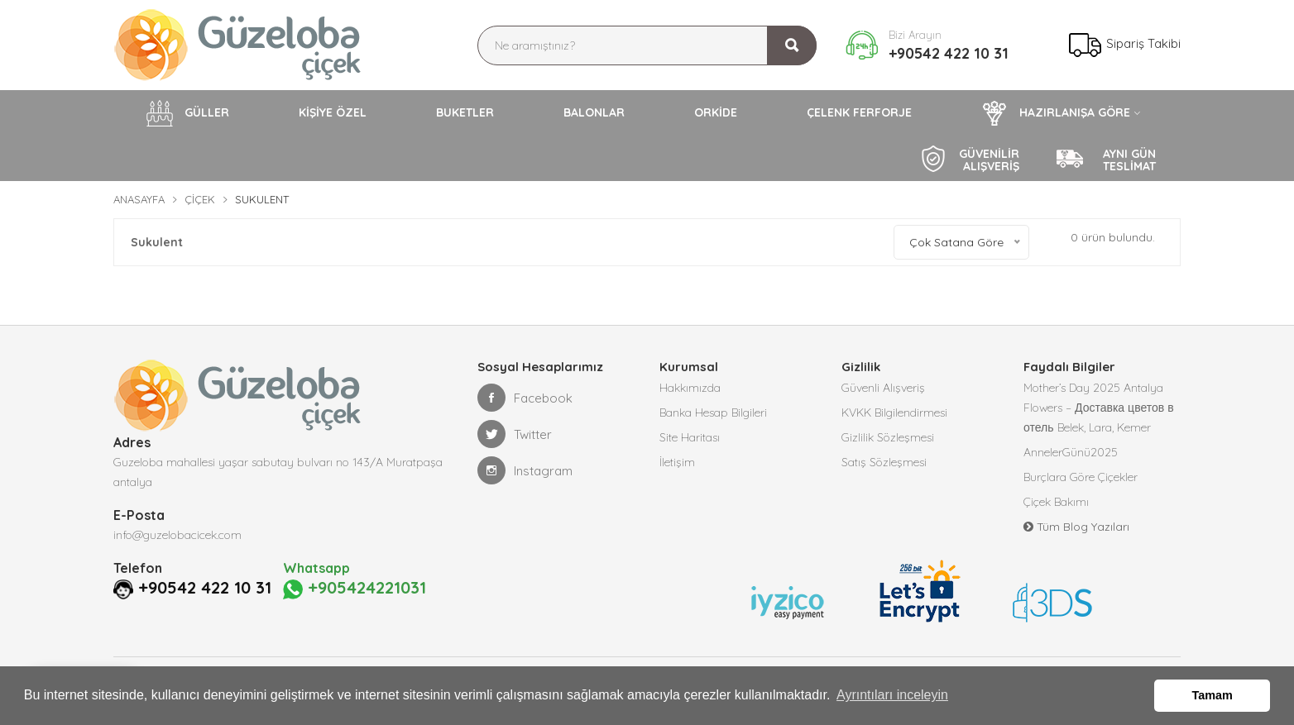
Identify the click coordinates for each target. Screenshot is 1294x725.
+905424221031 (354, 588)
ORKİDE (715, 112)
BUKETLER (465, 112)
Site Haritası (689, 437)
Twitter (514, 434)
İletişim (677, 462)
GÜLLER (187, 113)
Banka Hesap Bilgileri (713, 412)
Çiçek (200, 199)
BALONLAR (594, 112)
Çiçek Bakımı (1056, 501)
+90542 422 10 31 (949, 53)
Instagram (525, 470)
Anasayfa (139, 199)
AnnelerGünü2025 (1070, 452)
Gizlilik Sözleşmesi (887, 437)
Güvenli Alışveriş (883, 387)
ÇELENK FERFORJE (859, 112)
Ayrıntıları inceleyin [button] (892, 695)
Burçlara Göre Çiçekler (1080, 477)
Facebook (525, 398)
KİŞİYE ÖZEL (333, 112)
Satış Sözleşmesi (884, 462)
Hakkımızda (690, 387)
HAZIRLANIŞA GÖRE (1055, 113)
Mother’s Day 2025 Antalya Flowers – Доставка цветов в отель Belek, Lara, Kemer (1098, 407)
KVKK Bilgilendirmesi (894, 412)
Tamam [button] (1212, 695)
